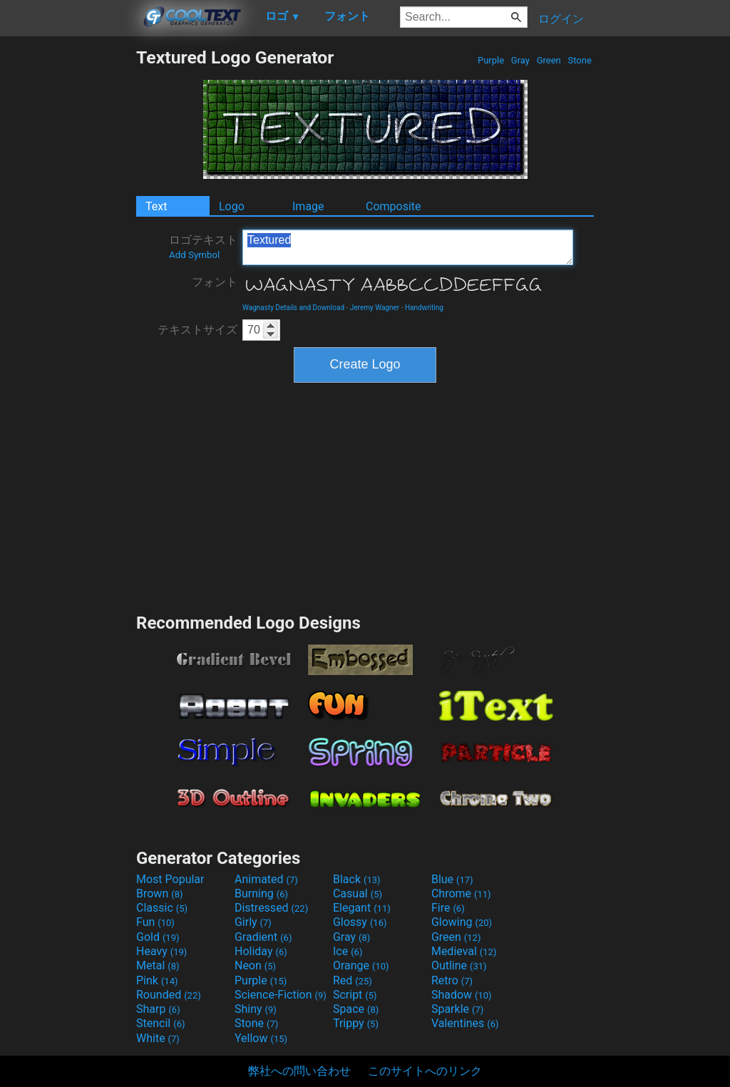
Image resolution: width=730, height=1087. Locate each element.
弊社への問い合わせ (299, 1071)
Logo (232, 206)
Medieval (464, 951)
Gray (521, 60)
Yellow (261, 1038)
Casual (357, 893)
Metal (158, 965)
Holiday (261, 951)
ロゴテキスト (203, 246)
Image (308, 206)
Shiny (256, 1009)
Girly (253, 922)
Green (548, 60)
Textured (407, 247)
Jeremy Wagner (374, 307)
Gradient (263, 937)
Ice (347, 951)
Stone (579, 60)
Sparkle (457, 1009)
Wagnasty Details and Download (293, 307)
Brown (159, 893)
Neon (255, 965)
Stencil (160, 1023)
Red (352, 980)
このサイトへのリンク (425, 1071)
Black (357, 879)
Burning (261, 893)
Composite (393, 206)
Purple (491, 60)
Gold (158, 937)
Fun (155, 922)
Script (355, 994)
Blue (452, 879)
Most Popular (170, 879)
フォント (214, 282)
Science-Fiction (281, 994)
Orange (361, 965)
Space (356, 1009)
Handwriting (424, 307)
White (158, 1038)
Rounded (168, 994)
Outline (459, 965)
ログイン (561, 19)
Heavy (161, 951)
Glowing (461, 922)
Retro (452, 980)
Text (156, 206)
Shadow (461, 994)
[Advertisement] (68, 261)
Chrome (461, 893)
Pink (157, 980)
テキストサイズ (197, 329)
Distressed (271, 908)
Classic (161, 908)
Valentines (465, 1023)
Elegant (362, 908)
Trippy (356, 1023)
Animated (266, 879)
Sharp (158, 1009)
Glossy (360, 922)
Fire (448, 908)
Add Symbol (194, 254)
